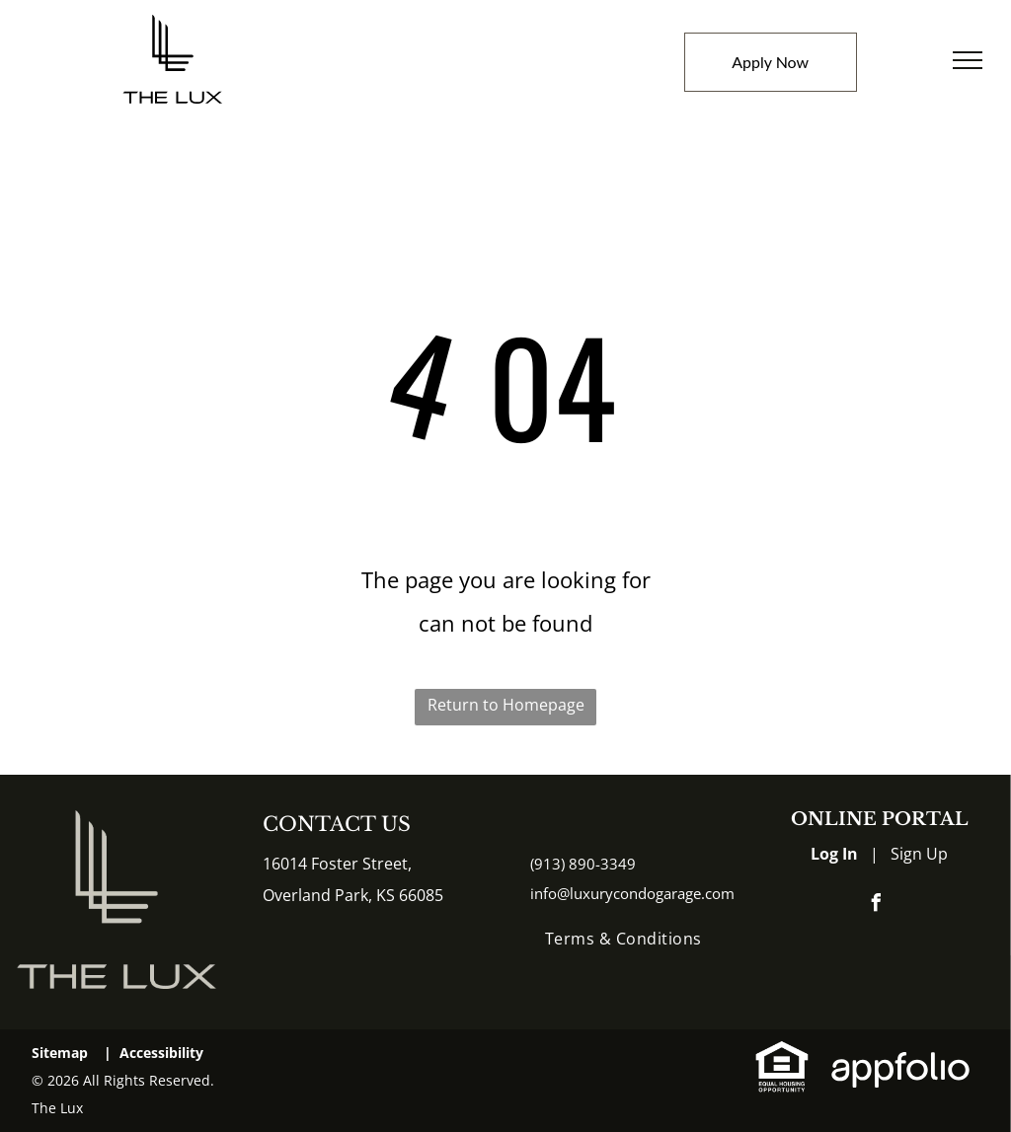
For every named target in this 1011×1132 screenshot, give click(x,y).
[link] (782, 1055)
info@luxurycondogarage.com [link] (632, 893)
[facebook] (876, 905)
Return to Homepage (506, 705)
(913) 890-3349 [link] (583, 863)
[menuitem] (623, 938)
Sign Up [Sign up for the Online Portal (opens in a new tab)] (919, 854)
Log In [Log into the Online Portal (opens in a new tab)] (834, 854)
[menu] (967, 60)
